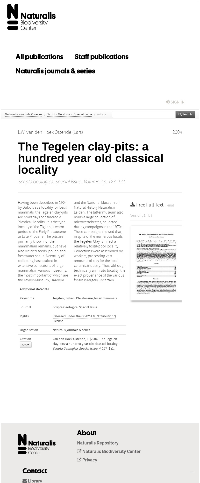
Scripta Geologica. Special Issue (69, 114)
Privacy (87, 460)
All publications (39, 56)
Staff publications (102, 56)
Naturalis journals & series (55, 70)
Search (185, 114)
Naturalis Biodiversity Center (109, 452)
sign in (175, 102)
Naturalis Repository (98, 443)
